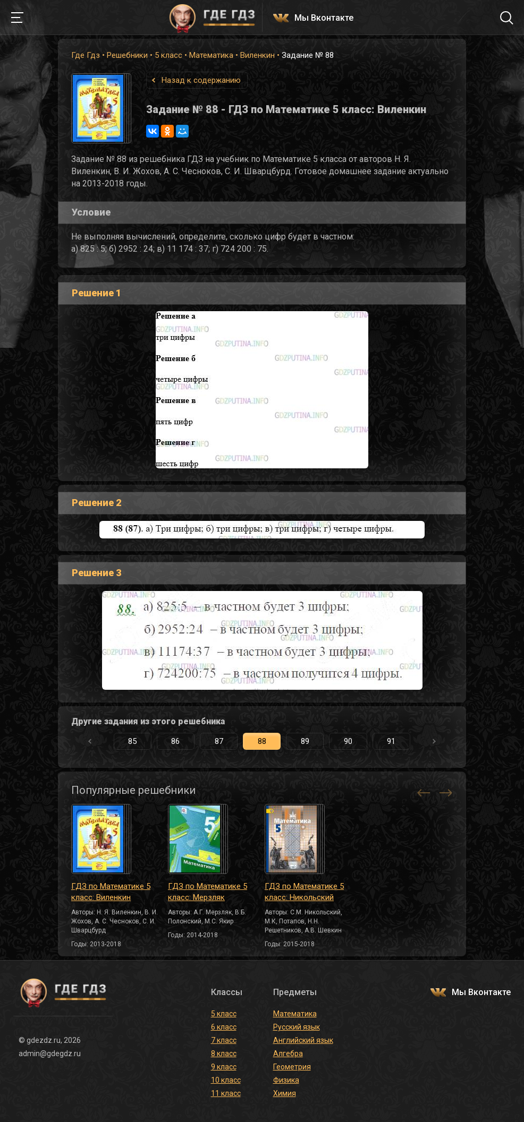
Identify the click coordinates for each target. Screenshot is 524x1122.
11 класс (226, 1093)
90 (348, 741)
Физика (286, 1080)
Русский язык (296, 1027)
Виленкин (257, 55)
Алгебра (288, 1053)
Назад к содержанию (201, 80)
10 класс (226, 1080)
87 (219, 741)
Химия (284, 1093)
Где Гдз (85, 55)
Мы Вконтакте (323, 18)
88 (262, 741)
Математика (211, 55)
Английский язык (303, 1040)
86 (175, 741)
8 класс (223, 1053)
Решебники (127, 55)
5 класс (168, 55)
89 (305, 741)
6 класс (223, 1027)
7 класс (223, 1040)
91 (391, 741)
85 (132, 741)
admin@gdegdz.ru (50, 1053)
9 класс (223, 1067)
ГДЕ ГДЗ (212, 17)
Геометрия (292, 1067)
